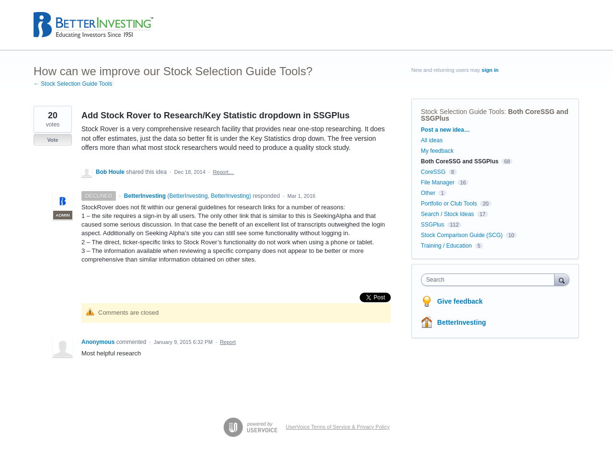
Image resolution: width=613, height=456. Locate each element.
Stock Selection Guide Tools (462, 111)
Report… (223, 172)
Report (228, 342)
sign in (490, 70)
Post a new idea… (445, 129)
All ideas (432, 140)
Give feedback (460, 301)
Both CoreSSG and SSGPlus (460, 161)
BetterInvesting (461, 322)
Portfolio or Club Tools (449, 203)
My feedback (437, 151)
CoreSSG (433, 172)
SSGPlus (432, 224)
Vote (52, 140)
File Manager (437, 182)
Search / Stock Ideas (447, 214)
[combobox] (490, 279)
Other (428, 193)
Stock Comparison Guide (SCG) (462, 235)
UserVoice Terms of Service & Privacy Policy (338, 427)
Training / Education (446, 245)
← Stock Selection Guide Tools (73, 83)
